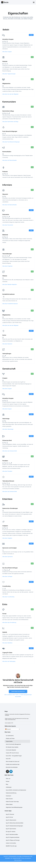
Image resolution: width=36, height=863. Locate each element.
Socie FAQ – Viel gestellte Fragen (14, 755)
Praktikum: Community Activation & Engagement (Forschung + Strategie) (17, 715)
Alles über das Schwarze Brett (9, 451)
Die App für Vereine (10, 831)
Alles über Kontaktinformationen (10, 303)
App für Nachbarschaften (12, 834)
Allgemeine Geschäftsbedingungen (14, 807)
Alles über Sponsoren (7, 556)
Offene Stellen (9, 804)
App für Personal (10, 814)
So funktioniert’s (10, 735)
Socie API (8, 758)
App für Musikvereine (11, 820)
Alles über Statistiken (7, 642)
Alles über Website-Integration (9, 284)
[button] (34, 2)
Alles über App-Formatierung (9, 622)
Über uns (8, 778)
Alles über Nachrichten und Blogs (10, 121)
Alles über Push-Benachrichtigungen (11, 141)
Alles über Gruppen (7, 51)
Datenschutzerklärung (11, 793)
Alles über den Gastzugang (8, 661)
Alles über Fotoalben (7, 471)
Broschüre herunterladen (12, 767)
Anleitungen (8, 787)
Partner (7, 781)
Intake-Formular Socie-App (12, 801)
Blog (7, 784)
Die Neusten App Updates (12, 747)
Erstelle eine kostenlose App (12, 764)
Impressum (8, 795)
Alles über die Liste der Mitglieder (10, 94)
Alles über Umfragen (7, 576)
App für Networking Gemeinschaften (14, 823)
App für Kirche (9, 817)
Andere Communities (11, 843)
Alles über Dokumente (7, 225)
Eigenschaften (9, 741)
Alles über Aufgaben (7, 538)
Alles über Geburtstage (7, 429)
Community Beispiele (11, 750)
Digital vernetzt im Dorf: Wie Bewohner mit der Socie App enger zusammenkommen (16, 719)
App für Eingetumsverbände (12, 837)
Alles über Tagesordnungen (8, 73)
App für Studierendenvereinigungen (14, 825)
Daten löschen (9, 798)
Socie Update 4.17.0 (9, 722)
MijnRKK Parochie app (11, 846)
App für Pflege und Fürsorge (12, 840)
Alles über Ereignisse (7, 266)
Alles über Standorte (7, 343)
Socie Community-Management (13, 744)
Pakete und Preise (10, 738)
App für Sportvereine (11, 828)
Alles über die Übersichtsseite (9, 160)
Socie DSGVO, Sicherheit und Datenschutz (16, 790)
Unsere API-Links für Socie (12, 752)
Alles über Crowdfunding (8, 596)
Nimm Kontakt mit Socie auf (12, 761)
